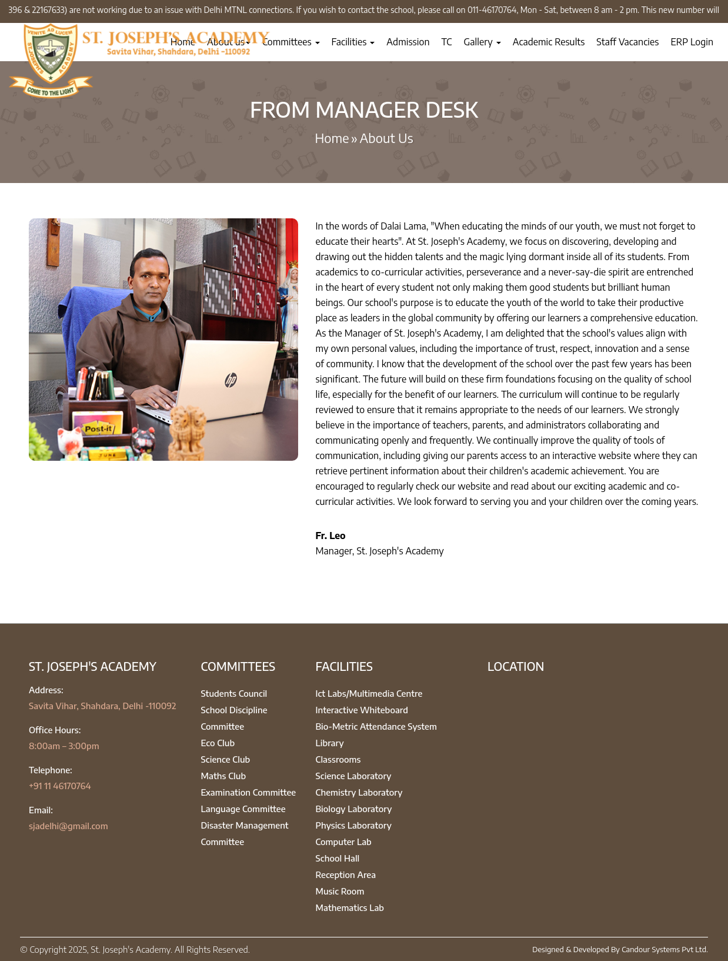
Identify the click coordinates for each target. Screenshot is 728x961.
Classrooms (338, 759)
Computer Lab (344, 841)
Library (330, 742)
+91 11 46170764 (60, 785)
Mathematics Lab (350, 907)
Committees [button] (291, 42)
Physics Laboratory (354, 825)
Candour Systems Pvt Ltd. (665, 949)
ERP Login (691, 42)
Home (332, 137)
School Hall (338, 858)
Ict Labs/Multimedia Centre (369, 693)
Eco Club (218, 742)
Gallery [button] (482, 42)
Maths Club (223, 775)
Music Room (340, 891)
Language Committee (243, 808)
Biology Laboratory (354, 808)
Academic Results (549, 42)
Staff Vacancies (627, 42)
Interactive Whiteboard (362, 709)
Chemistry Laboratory (359, 792)
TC (447, 42)
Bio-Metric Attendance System (377, 726)
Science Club (226, 759)
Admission (407, 42)
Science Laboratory (354, 775)
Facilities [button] (353, 42)
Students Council (234, 693)
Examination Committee (248, 792)
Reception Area (346, 874)
